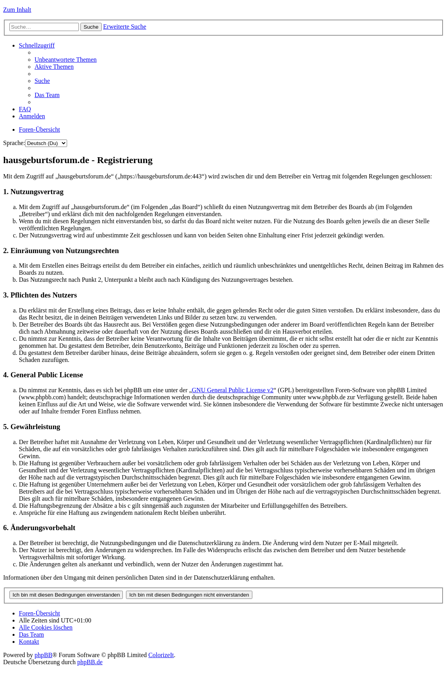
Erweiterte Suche (124, 26)
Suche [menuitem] (42, 80)
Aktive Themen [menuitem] (54, 66)
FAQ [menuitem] (25, 109)
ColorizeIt (161, 655)
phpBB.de (89, 662)
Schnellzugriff (37, 45)
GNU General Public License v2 (233, 390)
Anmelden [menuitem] (32, 116)
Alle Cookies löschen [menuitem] (46, 627)
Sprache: (14, 143)
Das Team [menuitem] (47, 95)
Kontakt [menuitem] (29, 641)
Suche (91, 27)
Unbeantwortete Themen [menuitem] (66, 59)
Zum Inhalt (17, 9)
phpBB (43, 655)
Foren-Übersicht (39, 129)
